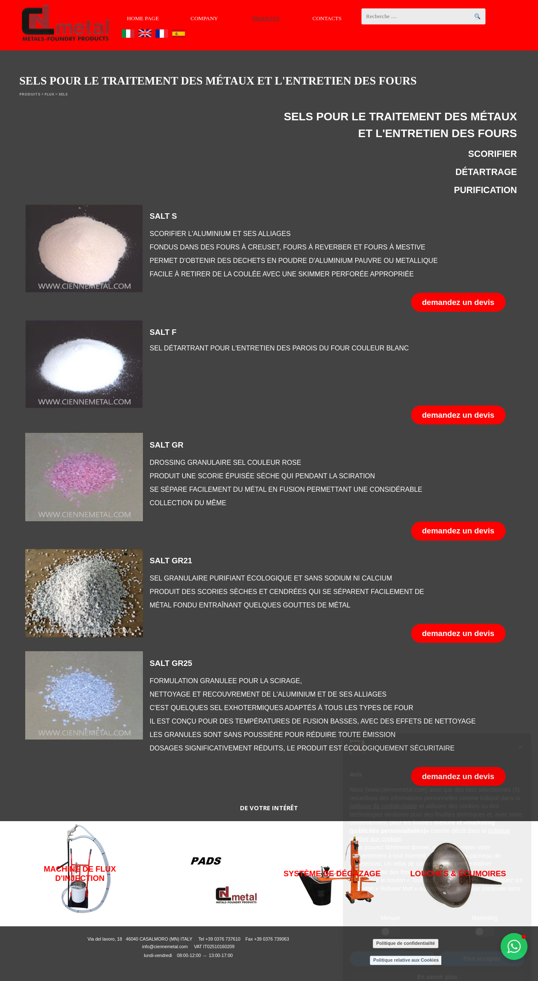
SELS (63, 94)
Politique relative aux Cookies (406, 959)
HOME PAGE (143, 18)
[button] (514, 946)
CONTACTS (326, 18)
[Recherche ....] (423, 16)
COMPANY (204, 18)
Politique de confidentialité (405, 943)
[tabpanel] (393, 153)
